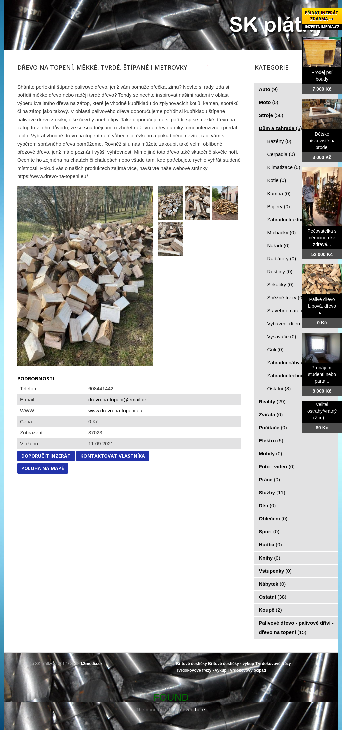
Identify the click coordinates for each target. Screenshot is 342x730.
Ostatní (279, 388)
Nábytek (272, 584)
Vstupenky (275, 571)
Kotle (276, 180)
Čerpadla (281, 154)
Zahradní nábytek (290, 362)
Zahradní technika (291, 375)
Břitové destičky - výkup (231, 663)
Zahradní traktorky (291, 219)
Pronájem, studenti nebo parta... (322, 374)
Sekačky (280, 284)
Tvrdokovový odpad (247, 670)
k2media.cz (92, 663)
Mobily (270, 453)
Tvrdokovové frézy (273, 663)
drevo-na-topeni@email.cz (117, 399)
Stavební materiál (290, 310)
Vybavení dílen (287, 323)
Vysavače (281, 336)
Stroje (271, 115)
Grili (275, 349)
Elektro (271, 440)
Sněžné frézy (285, 297)
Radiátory (281, 258)
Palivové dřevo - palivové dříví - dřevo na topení (296, 627)
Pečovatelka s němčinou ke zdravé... (321, 237)
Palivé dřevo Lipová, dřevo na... (322, 306)
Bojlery (278, 206)
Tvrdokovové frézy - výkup (201, 670)
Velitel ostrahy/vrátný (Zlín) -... (322, 411)
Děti (267, 505)
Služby (272, 492)
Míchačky (281, 232)
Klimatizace (283, 167)
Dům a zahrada (280, 128)
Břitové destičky (191, 663)
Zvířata (271, 414)
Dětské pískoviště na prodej (322, 140)
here (200, 709)
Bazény (279, 141)
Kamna (279, 193)
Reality (272, 401)
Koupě (270, 610)
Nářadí (278, 245)
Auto (268, 89)
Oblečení (273, 518)
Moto (268, 102)
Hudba (270, 545)
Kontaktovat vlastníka (112, 456)
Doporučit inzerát (46, 456)
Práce (269, 479)
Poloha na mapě (42, 468)
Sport (269, 531)
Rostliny (280, 271)
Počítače (273, 427)
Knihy (269, 558)
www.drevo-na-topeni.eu (115, 410)
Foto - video (277, 466)
